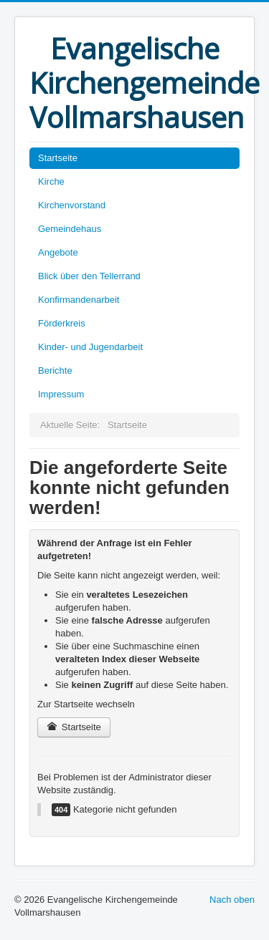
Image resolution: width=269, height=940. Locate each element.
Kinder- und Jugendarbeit (90, 346)
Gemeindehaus (69, 228)
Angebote (58, 252)
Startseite (57, 157)
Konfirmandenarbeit (78, 299)
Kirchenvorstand (71, 205)
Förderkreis (61, 323)
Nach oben (232, 899)
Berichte (55, 370)
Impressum (61, 394)
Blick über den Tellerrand (89, 276)
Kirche (51, 181)
